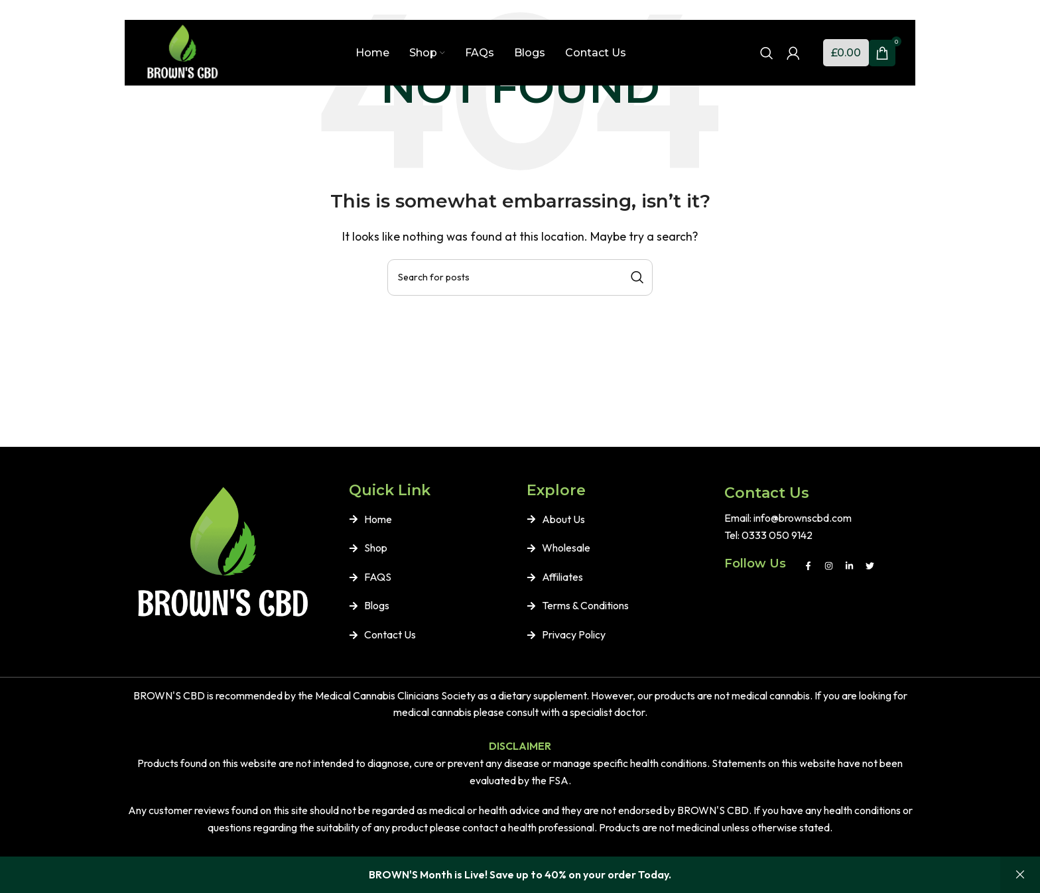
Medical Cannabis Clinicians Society (395, 695)
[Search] (766, 54)
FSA (558, 780)
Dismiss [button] (1020, 875)
